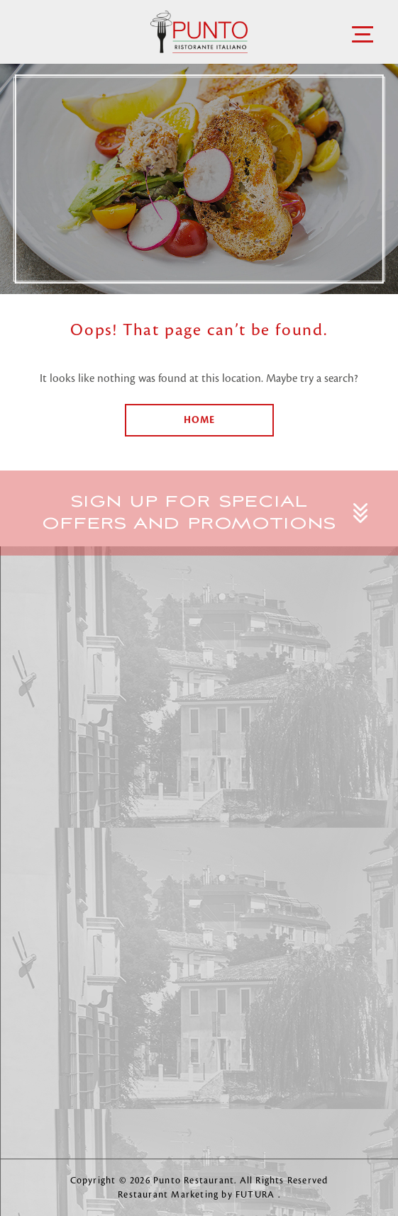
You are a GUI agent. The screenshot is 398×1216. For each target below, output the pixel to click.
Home (199, 420)
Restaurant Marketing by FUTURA (197, 1195)
